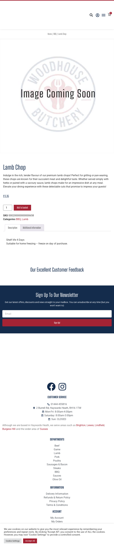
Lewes (90, 425)
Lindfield (99, 425)
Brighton (81, 425)
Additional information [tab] (32, 227)
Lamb (25, 219)
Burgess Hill (8, 429)
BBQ (55, 34)
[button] (91, 15)
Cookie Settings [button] (13, 541)
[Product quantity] (7, 208)
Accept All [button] (30, 541)
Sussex (44, 429)
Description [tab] (12, 227)
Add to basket (22, 207)
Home (50, 34)
